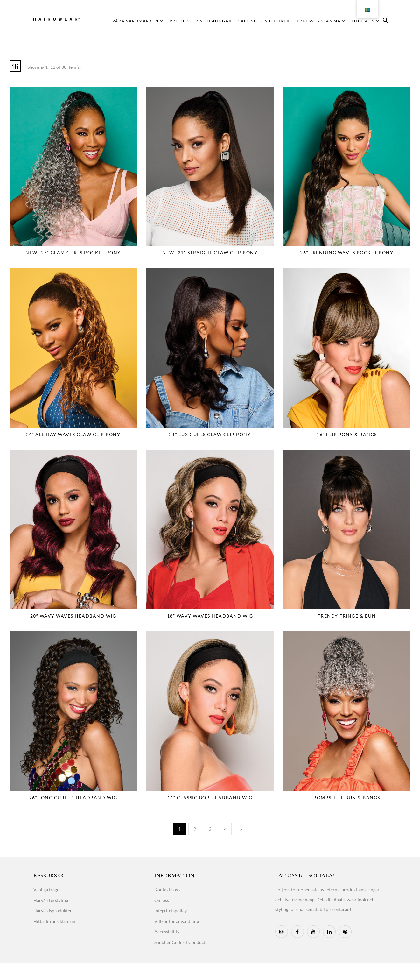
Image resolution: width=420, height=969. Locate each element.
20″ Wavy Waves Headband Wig (73, 616)
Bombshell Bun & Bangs (346, 797)
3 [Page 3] (210, 829)
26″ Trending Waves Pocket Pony (346, 252)
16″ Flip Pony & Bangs (347, 434)
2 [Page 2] (194, 829)
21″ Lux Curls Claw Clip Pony (210, 434)
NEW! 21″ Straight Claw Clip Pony (209, 252)
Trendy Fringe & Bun (347, 616)
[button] (385, 21)
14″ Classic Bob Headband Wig (210, 797)
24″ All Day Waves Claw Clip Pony (73, 434)
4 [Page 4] (225, 829)
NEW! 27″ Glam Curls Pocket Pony (73, 252)
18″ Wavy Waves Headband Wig (210, 616)
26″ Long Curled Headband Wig (73, 797)
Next (240, 829)
